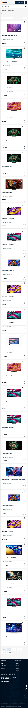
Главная (17, 663)
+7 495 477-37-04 (5, 681)
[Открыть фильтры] (25, 18)
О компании (3, 665)
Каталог (4, 10)
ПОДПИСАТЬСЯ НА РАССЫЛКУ (8, 675)
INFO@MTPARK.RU (4, 684)
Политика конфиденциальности (6, 669)
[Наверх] (25, 696)
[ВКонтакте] (26, 689)
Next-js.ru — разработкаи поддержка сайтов (11, 706)
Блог (2, 663)
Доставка (17, 668)
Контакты (3, 667)
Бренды (17, 667)
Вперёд (9, 652)
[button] (14, 6)
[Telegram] (26, 686)
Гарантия (17, 670)
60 (3, 652)
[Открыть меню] (26, 2)
